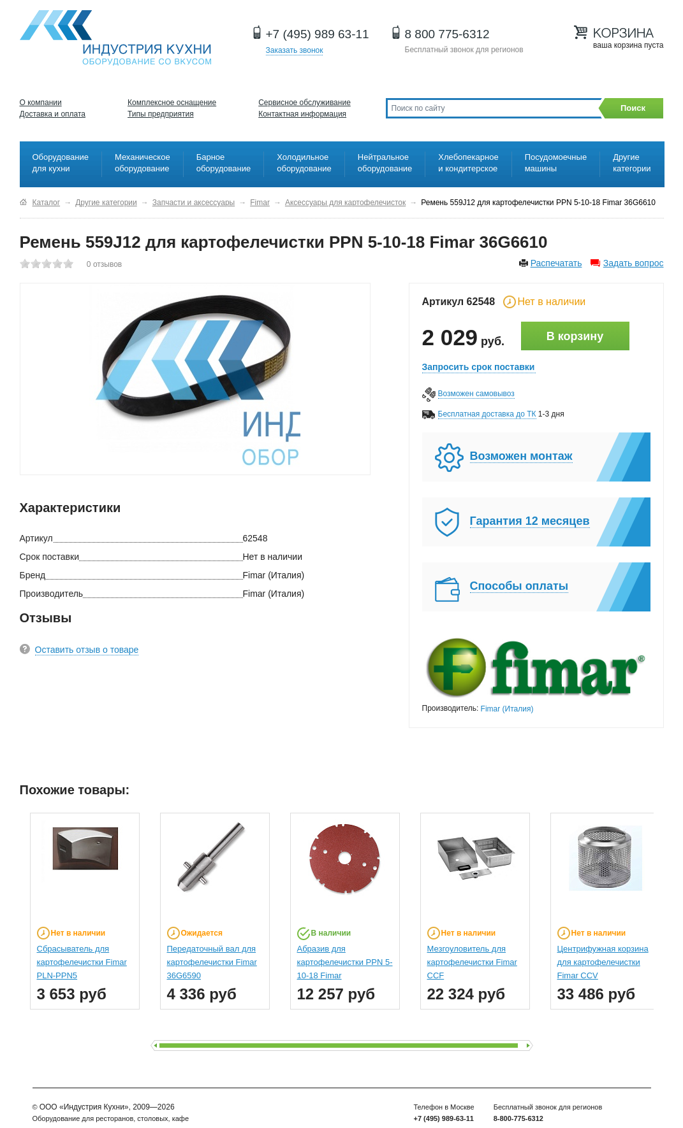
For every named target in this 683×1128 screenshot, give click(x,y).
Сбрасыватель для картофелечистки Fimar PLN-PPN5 (82, 962)
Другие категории (631, 162)
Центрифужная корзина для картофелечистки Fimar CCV (603, 962)
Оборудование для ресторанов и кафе (115, 38)
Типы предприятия (161, 114)
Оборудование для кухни (61, 162)
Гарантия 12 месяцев (530, 521)
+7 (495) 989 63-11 (317, 34)
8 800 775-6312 (447, 34)
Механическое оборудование (142, 162)
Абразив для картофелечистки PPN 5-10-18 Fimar (345, 962)
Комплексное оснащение (172, 102)
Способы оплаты (519, 586)
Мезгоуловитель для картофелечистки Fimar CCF (472, 962)
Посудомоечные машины (556, 162)
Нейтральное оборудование (385, 162)
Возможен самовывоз (476, 393)
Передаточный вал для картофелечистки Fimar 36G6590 (212, 962)
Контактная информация (302, 114)
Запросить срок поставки (478, 367)
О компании (41, 102)
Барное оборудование (223, 162)
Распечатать (556, 263)
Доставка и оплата (53, 114)
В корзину (575, 336)
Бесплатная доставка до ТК (487, 414)
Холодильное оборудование (304, 162)
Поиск (633, 108)
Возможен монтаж (521, 456)
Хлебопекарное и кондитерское (468, 162)
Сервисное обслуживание (304, 102)
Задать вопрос (633, 263)
